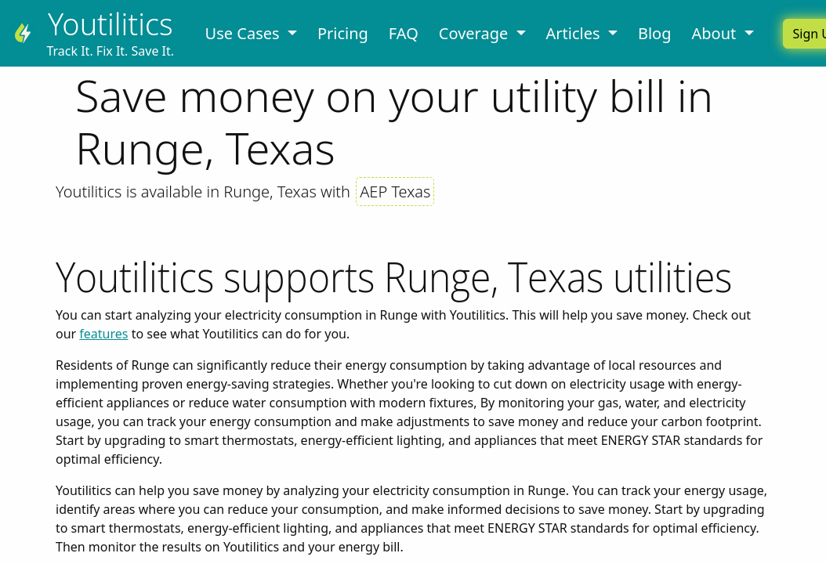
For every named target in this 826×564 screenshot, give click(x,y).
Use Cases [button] (244, 33)
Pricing (342, 33)
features (103, 333)
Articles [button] (575, 33)
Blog (655, 33)
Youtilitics (110, 24)
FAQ (403, 33)
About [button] (715, 33)
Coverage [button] (476, 33)
